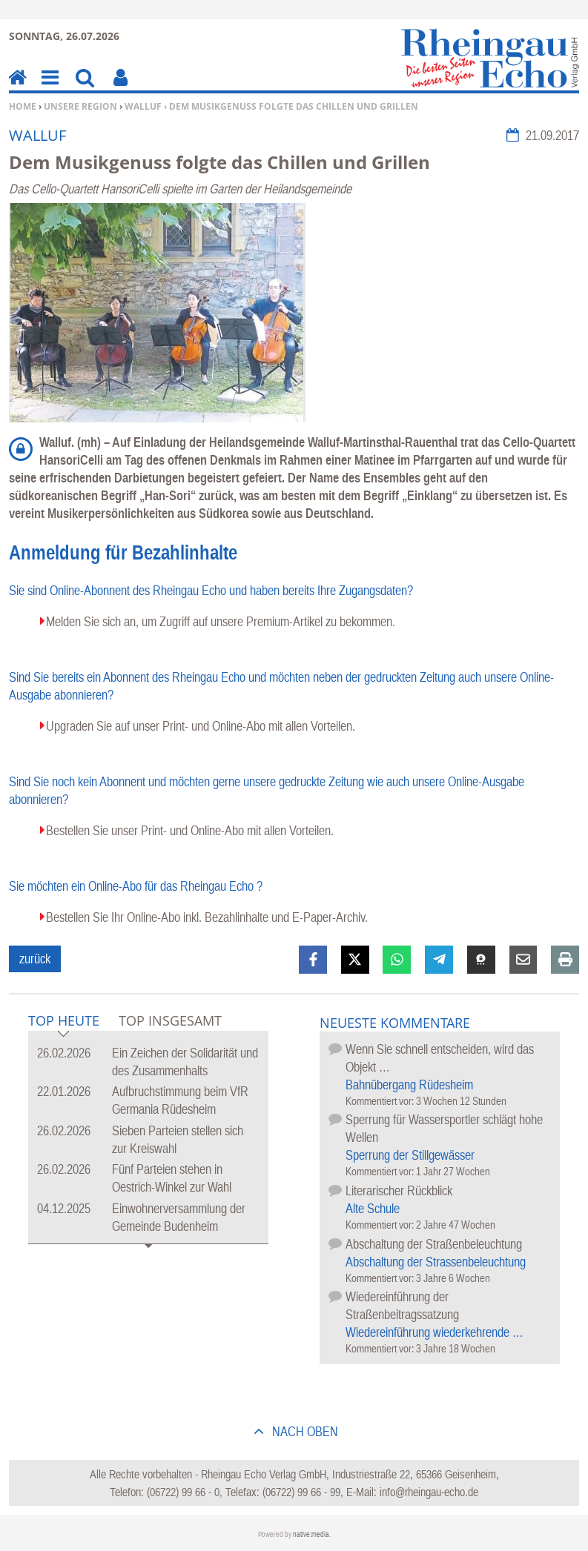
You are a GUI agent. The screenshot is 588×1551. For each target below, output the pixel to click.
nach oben (303, 1431)
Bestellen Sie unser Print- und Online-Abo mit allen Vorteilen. (190, 830)
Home (22, 106)
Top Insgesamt (170, 1020)
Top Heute (63, 1021)
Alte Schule (373, 1208)
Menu (49, 87)
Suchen (85, 87)
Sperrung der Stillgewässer (410, 1155)
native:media (311, 1534)
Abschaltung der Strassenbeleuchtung (436, 1261)
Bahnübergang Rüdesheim (409, 1084)
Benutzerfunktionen (120, 87)
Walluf (143, 106)
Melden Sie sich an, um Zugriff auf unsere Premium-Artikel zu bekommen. (220, 621)
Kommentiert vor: (381, 1101)
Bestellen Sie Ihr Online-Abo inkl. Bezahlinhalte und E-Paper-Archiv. (207, 917)
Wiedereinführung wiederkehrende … (434, 1332)
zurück (34, 958)
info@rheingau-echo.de (429, 1491)
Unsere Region (80, 106)
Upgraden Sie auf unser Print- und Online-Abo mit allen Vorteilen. (200, 726)
